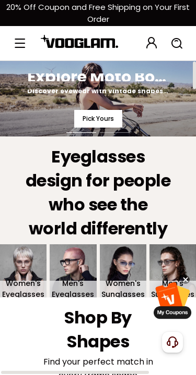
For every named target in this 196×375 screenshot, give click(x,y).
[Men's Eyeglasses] (73, 271)
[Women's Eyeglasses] (23, 271)
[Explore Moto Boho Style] (98, 98)
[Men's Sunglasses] (172, 271)
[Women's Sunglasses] (123, 271)
